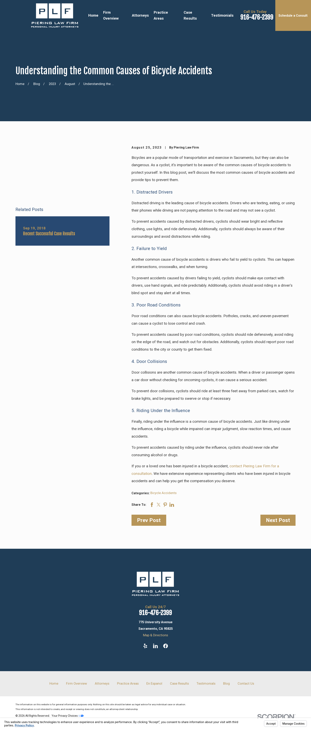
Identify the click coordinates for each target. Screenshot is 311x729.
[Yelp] (145, 646)
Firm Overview (76, 683)
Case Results (179, 683)
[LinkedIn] (155, 646)
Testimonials (206, 683)
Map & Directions (155, 635)
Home (53, 683)
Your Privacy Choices (68, 715)
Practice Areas (128, 683)
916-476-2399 (256, 17)
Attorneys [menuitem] (140, 15)
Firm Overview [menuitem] (111, 15)
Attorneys (102, 683)
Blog (226, 683)
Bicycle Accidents (163, 493)
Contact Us (246, 683)
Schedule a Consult (293, 15)
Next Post (278, 520)
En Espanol (154, 683)
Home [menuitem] (93, 15)
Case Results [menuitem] (190, 15)
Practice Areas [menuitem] (161, 15)
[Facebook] (165, 646)
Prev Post (149, 520)
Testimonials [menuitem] (222, 15)
